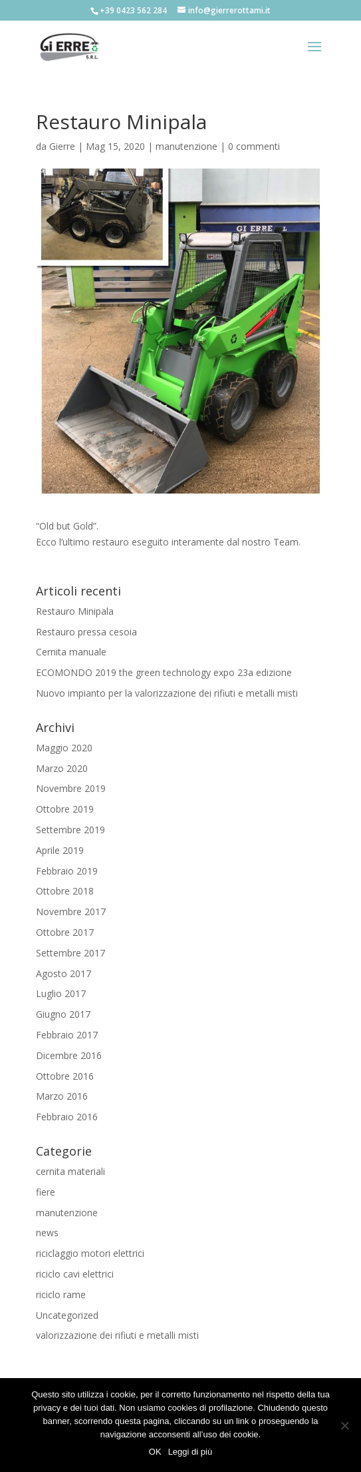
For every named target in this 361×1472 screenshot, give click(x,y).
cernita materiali (70, 1171)
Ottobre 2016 (65, 1076)
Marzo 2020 (62, 768)
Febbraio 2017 (67, 1034)
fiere (45, 1192)
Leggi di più (190, 1452)
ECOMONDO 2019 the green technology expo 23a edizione (164, 672)
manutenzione (186, 146)
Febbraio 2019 (67, 871)
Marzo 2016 (62, 1096)
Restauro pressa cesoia (86, 631)
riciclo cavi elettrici (75, 1274)
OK (155, 1452)
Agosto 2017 (63, 973)
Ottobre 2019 (65, 809)
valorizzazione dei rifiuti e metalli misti (117, 1335)
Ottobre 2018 (65, 891)
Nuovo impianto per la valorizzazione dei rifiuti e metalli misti (167, 693)
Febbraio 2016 (67, 1116)
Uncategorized (67, 1315)
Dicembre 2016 (69, 1055)
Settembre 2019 (70, 829)
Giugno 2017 (63, 1014)
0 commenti (254, 146)
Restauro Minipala (75, 611)
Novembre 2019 (71, 788)
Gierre (62, 146)
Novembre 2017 (71, 911)
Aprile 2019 (60, 850)
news (47, 1232)
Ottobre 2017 (65, 932)
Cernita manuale (71, 651)
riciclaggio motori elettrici (90, 1253)
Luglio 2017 (61, 993)
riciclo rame (61, 1294)
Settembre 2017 (70, 952)
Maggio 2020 (64, 747)
